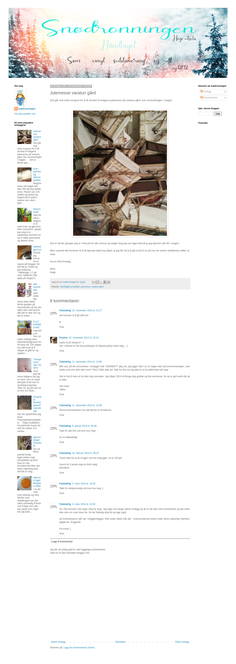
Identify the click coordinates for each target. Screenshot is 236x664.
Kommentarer (209, 97)
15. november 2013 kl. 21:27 (87, 310)
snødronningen (26, 108)
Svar (61, 327)
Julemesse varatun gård (37, 135)
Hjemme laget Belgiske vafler (37, 481)
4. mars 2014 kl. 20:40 (83, 504)
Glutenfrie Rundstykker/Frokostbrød (37, 404)
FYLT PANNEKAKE (37, 324)
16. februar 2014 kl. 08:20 (85, 453)
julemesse (86, 286)
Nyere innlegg (58, 642)
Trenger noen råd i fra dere (37, 363)
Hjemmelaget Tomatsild (37, 441)
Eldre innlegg (182, 642)
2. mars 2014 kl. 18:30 (83, 483)
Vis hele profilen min (25, 113)
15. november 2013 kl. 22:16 (84, 337)
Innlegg (205, 91)
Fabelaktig (65, 310)
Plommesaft (36, 210)
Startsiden (120, 642)
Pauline (63, 337)
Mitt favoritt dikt (36, 287)
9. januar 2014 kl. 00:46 (84, 426)
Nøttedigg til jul (37, 248)
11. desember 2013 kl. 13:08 (87, 361)
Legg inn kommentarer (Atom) (78, 647)
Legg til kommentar (62, 541)
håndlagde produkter (70, 286)
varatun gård (97, 286)
